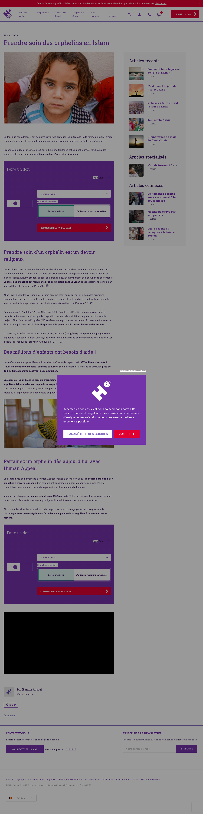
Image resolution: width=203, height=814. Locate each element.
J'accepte (127, 434)
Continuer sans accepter (133, 371)
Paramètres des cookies (87, 434)
